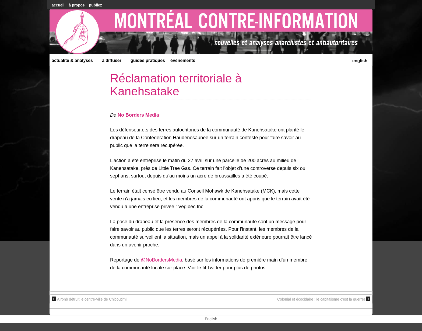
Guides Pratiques (148, 60)
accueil (58, 5)
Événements (182, 60)
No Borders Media (138, 115)
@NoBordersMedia (161, 260)
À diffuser (114, 61)
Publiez (95, 5)
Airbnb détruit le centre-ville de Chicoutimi (89, 299)
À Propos (77, 5)
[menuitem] (360, 60)
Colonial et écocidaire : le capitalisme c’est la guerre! (323, 299)
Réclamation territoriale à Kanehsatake (176, 85)
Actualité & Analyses (74, 61)
